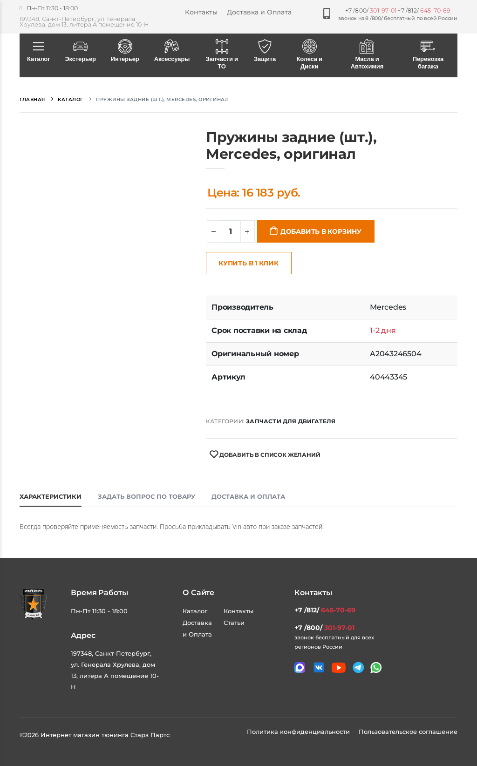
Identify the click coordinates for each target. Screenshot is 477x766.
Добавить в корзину (320, 231)
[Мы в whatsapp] (376, 667)
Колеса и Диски (309, 55)
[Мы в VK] (319, 667)
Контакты (201, 12)
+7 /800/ (370, 10)
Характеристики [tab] (51, 496)
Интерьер (125, 51)
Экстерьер (80, 51)
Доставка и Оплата (259, 12)
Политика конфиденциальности (299, 731)
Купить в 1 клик (248, 263)
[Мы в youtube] (338, 667)
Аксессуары (172, 51)
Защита (265, 51)
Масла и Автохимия (367, 55)
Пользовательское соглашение (408, 731)
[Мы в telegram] (358, 667)
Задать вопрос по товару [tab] (146, 496)
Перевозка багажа (428, 55)
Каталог (38, 51)
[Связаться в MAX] (299, 667)
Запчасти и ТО (221, 55)
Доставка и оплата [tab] (248, 496)
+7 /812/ (423, 10)
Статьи (234, 622)
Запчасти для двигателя (290, 421)
